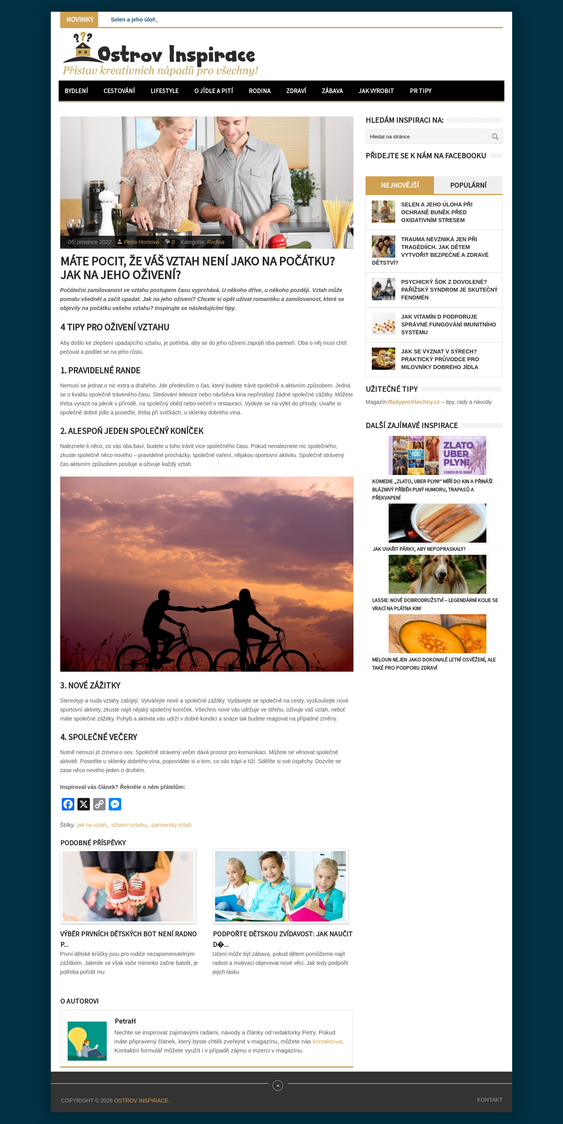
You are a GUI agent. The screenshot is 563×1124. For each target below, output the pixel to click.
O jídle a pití (213, 91)
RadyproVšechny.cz (414, 402)
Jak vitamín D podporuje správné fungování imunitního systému (448, 324)
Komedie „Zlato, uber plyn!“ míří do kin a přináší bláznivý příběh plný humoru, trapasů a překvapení (432, 489)
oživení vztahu (129, 825)
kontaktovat (327, 1041)
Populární (468, 185)
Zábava (332, 91)
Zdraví (296, 91)
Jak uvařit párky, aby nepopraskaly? (419, 548)
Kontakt (489, 1100)
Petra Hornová (141, 242)
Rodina (260, 91)
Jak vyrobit (376, 91)
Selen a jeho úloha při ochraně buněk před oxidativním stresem (436, 212)
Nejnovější (400, 185)
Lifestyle (165, 91)
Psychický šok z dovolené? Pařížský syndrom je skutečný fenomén (449, 290)
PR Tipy (420, 91)
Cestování (119, 91)
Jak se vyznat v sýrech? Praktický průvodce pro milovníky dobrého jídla (440, 359)
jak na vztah (92, 825)
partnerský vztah (171, 825)
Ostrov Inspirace (141, 1100)
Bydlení (76, 91)
